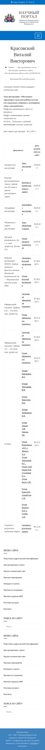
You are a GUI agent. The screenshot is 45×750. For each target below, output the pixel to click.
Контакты (8, 609)
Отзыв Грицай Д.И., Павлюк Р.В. (25, 429)
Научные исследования (13, 590)
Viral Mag (33, 743)
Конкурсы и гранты (11, 584)
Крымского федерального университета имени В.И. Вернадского (29, 22)
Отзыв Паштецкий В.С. (26, 460)
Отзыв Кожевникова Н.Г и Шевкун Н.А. (27, 448)
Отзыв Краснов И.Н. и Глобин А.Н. (25, 511)
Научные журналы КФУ (13, 596)
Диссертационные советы (14, 565)
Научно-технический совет (15, 571)
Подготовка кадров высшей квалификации (21, 559)
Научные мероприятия (13, 577)
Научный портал (29, 14)
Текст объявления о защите (26, 225)
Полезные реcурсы (11, 603)
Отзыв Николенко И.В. (26, 400)
